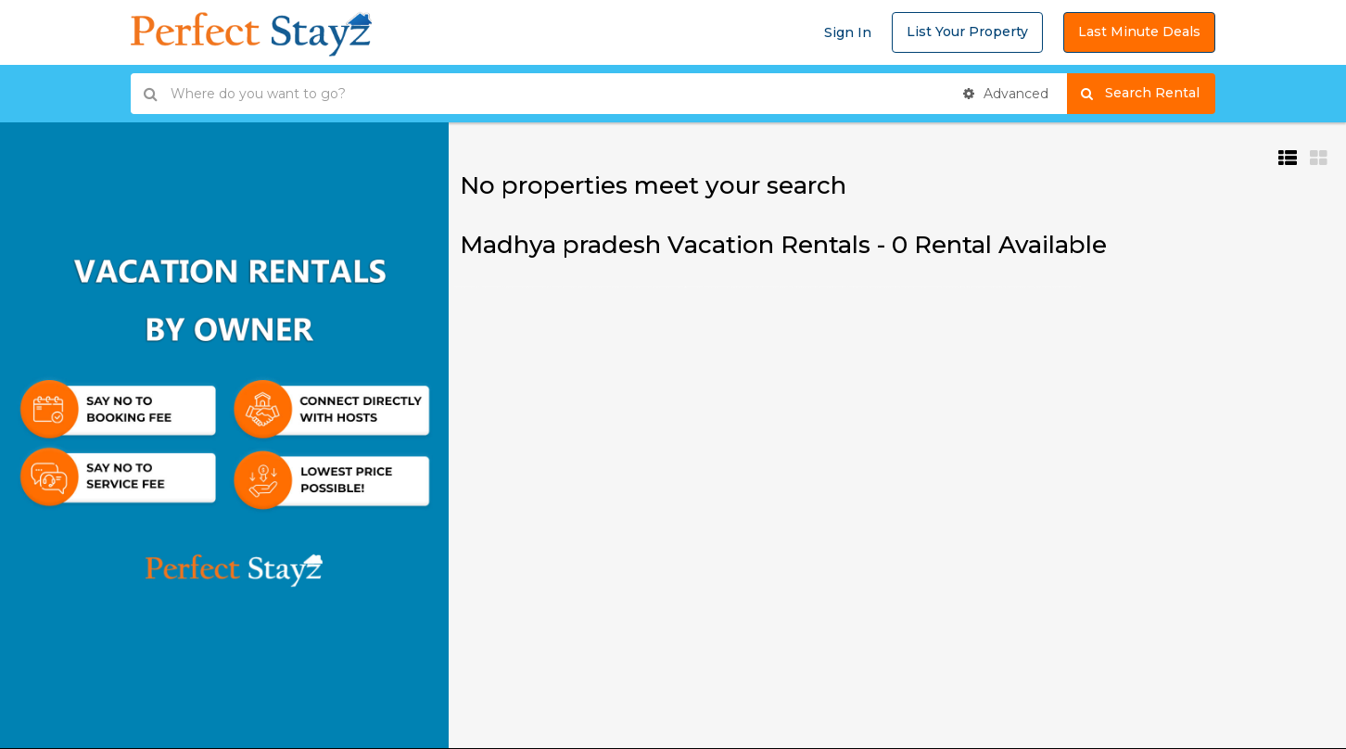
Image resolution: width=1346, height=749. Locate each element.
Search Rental (1148, 93)
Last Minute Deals (1139, 31)
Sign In (847, 32)
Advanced (1005, 93)
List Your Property (967, 31)
